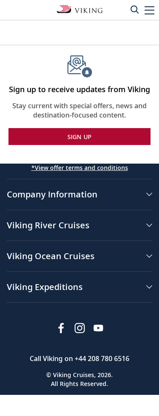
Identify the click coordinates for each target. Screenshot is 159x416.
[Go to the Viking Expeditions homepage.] (80, 8)
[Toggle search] (134, 9)
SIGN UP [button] (79, 137)
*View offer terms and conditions (79, 168)
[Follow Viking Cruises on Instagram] (80, 328)
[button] (149, 10)
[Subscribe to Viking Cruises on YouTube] (98, 328)
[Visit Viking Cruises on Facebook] (61, 328)
